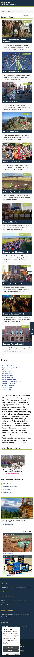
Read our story (5, 591)
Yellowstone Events (8, 484)
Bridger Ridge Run (7, 377)
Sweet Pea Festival (8, 371)
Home (3, 11)
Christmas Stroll (7, 389)
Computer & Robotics (8, 575)
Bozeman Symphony (8, 383)
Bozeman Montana (11, 4)
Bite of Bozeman (7, 374)
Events (9, 11)
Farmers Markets (7, 366)
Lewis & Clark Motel (8, 553)
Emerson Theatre (7, 387)
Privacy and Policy (23, 643)
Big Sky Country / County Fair (11, 368)
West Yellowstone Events (10, 486)
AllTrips (8, 2)
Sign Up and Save (6, 604)
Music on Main (6, 364)
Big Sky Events (7, 489)
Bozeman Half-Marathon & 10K (11, 381)
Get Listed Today (5, 616)
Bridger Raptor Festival (9, 379)
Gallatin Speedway (8, 370)
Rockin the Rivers (7, 375)
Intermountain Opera (8, 385)
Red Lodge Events (8, 492)
